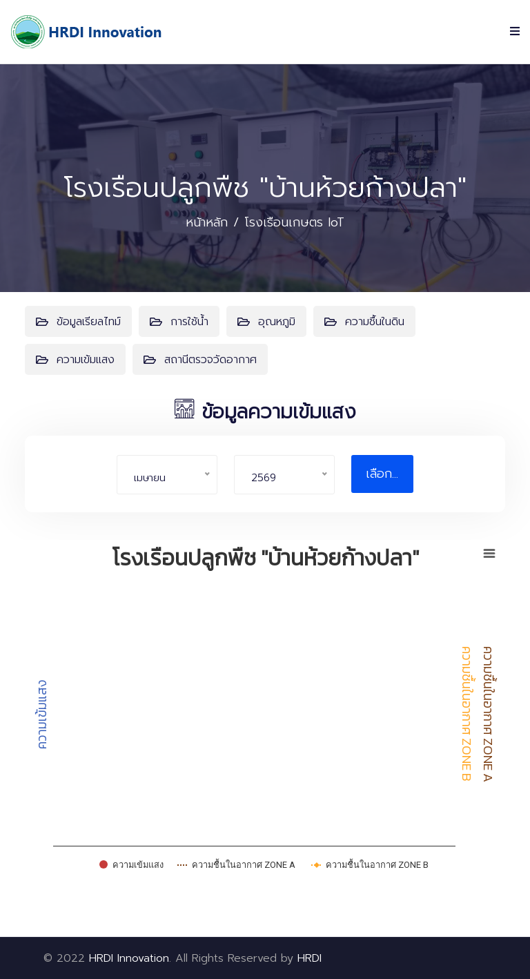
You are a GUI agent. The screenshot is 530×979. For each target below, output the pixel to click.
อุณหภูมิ (266, 321)
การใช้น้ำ (179, 321)
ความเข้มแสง (75, 359)
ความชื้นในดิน (364, 321)
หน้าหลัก (207, 222)
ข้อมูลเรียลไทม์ (78, 321)
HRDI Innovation (129, 958)
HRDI (309, 958)
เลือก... (382, 473)
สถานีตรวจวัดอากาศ (200, 359)
